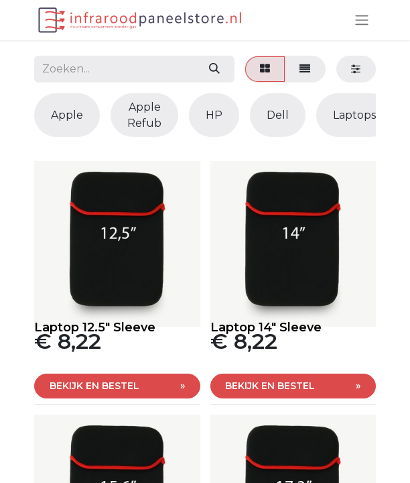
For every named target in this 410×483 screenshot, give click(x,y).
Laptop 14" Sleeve (266, 327)
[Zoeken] (214, 69)
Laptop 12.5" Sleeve (94, 327)
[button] (117, 386)
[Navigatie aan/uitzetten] (362, 20)
